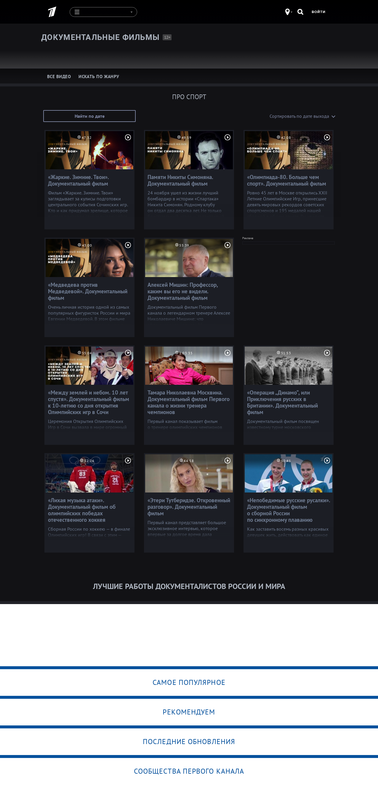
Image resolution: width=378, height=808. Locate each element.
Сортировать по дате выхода (299, 116)
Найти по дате (90, 116)
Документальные (100, 37)
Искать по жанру (99, 76)
